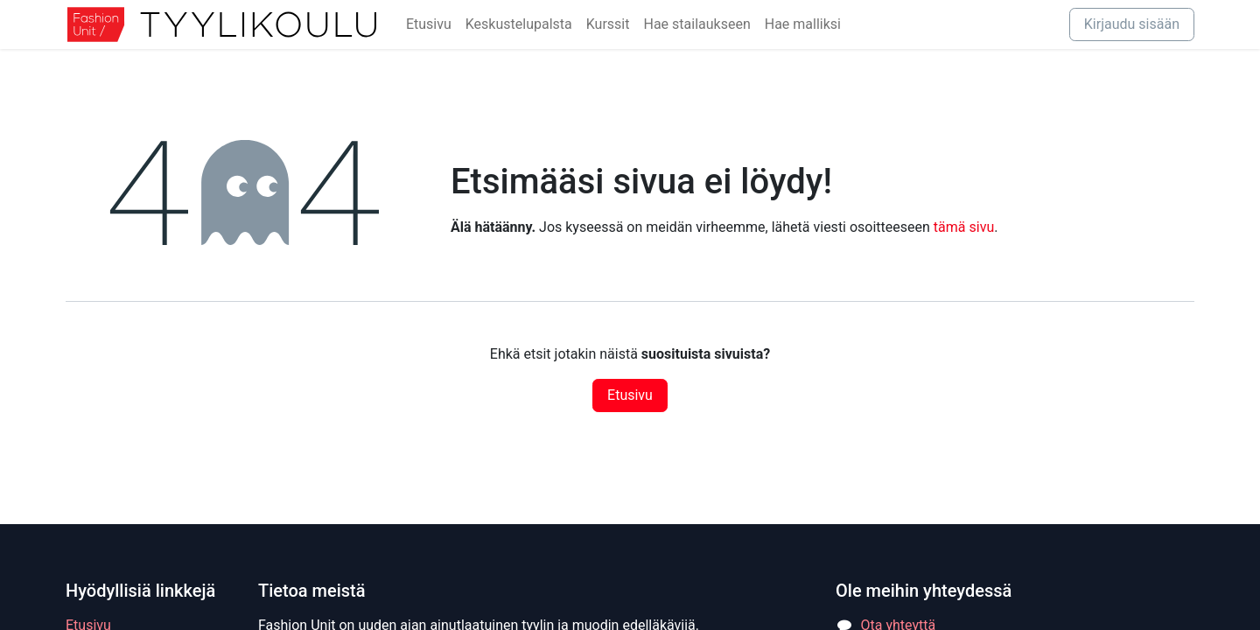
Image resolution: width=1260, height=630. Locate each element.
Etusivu (630, 395)
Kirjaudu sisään (1132, 24)
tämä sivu (964, 227)
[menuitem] (428, 24)
